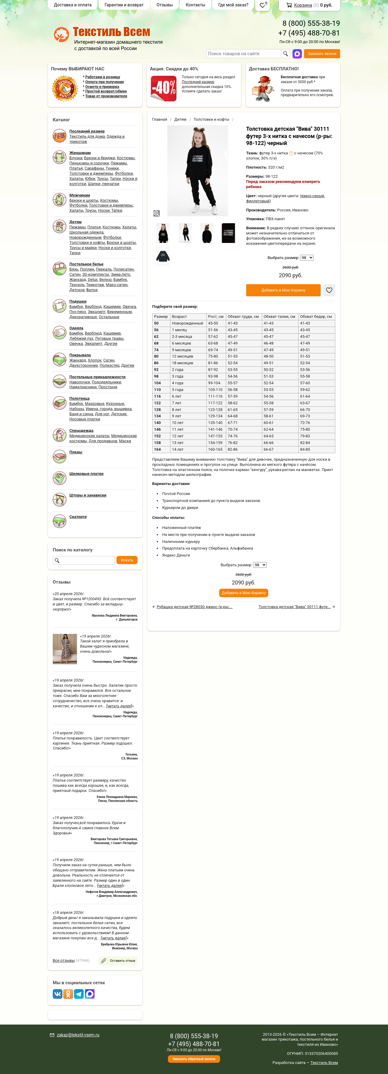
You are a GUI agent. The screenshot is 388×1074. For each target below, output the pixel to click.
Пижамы (119, 163)
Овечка (129, 306)
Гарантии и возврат (124, 4)
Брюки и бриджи (99, 158)
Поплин (87, 269)
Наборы (76, 408)
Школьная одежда (86, 232)
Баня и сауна (81, 414)
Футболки (124, 173)
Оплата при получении (104, 82)
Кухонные (115, 403)
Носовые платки (84, 419)
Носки (104, 210)
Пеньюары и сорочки (89, 163)
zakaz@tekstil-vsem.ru (78, 1034)
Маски (125, 441)
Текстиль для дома (87, 136)
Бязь (73, 269)
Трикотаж (95, 284)
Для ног (102, 414)
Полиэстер (109, 365)
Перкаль (104, 269)
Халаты (76, 178)
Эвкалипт (96, 311)
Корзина (303, 5)
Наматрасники (83, 387)
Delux (93, 279)
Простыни (108, 387)
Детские (119, 414)
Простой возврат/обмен (106, 91)
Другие (110, 343)
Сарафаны (94, 168)
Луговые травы (109, 338)
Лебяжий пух (81, 338)
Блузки (75, 158)
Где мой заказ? (233, 4)
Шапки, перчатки (103, 183)
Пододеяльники (106, 382)
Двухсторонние (83, 365)
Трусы (102, 178)
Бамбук (120, 279)
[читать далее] (119, 706)
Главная (159, 119)
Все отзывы (64, 960)
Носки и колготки (115, 247)
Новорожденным (85, 237)
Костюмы (126, 158)
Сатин (75, 274)
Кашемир (112, 306)
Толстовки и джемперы (91, 173)
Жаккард (77, 279)
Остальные (109, 317)
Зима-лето (120, 274)
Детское (77, 290)
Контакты (195, 4)
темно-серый (312, 196)
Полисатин (123, 269)
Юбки (90, 178)
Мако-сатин (116, 284)
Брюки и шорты (84, 200)
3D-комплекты (95, 274)
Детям (180, 119)
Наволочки (79, 382)
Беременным (119, 311)
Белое (92, 290)
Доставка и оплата (73, 4)
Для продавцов (103, 441)
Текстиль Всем (324, 1062)
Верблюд (93, 306)
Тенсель (77, 284)
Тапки (115, 178)
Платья (76, 168)
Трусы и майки (83, 247)
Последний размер (198, 82)
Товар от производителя (106, 96)
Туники (112, 168)
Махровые (94, 403)
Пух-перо (77, 311)
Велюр (105, 279)
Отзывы (165, 4)
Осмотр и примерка (102, 87)
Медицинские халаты (89, 435)
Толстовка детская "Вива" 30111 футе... (295, 606)
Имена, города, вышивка (109, 408)
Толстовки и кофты (87, 242)
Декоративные (83, 317)
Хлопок (95, 360)
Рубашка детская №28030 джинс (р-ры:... (194, 606)
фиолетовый (257, 201)
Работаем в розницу (102, 77)
